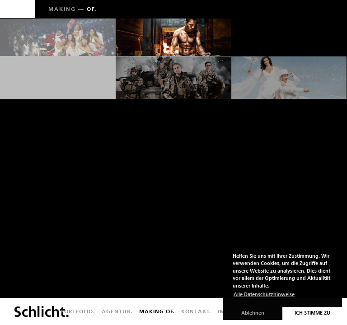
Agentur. (117, 311)
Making (62, 9)
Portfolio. (78, 311)
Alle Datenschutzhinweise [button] (264, 294)
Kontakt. (196, 311)
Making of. (156, 311)
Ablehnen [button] (252, 313)
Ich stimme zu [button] (312, 313)
